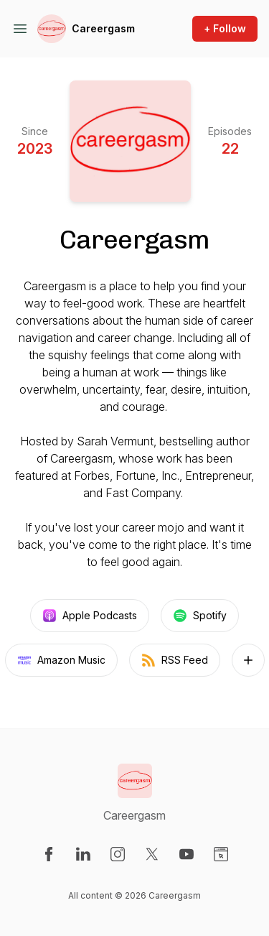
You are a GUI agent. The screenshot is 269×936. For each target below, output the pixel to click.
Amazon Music (61, 660)
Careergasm (103, 28)
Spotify (200, 615)
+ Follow (225, 28)
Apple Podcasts (89, 615)
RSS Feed (174, 660)
